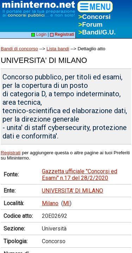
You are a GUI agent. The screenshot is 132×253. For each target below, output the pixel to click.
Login (38, 34)
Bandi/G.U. (96, 32)
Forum (90, 24)
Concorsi (94, 16)
